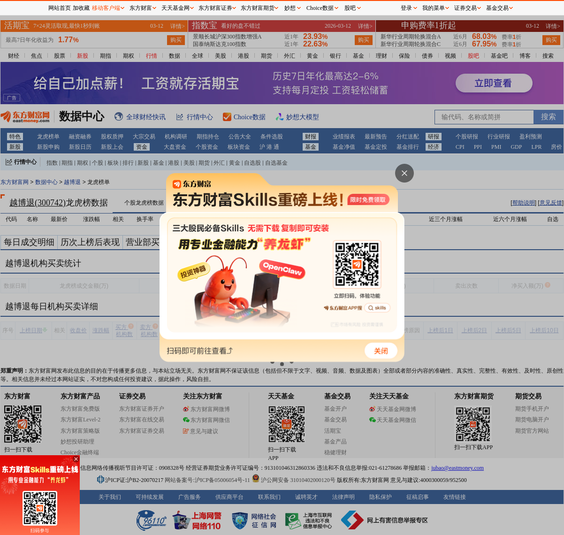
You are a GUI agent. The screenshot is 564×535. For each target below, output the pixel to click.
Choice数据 (320, 8)
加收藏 (81, 8)
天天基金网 (175, 8)
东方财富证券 (215, 8)
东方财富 (141, 8)
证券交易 (465, 8)
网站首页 (59, 8)
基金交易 (497, 8)
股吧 (350, 8)
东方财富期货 (257, 8)
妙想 (290, 8)
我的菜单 (433, 8)
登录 (406, 8)
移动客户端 (106, 8)
